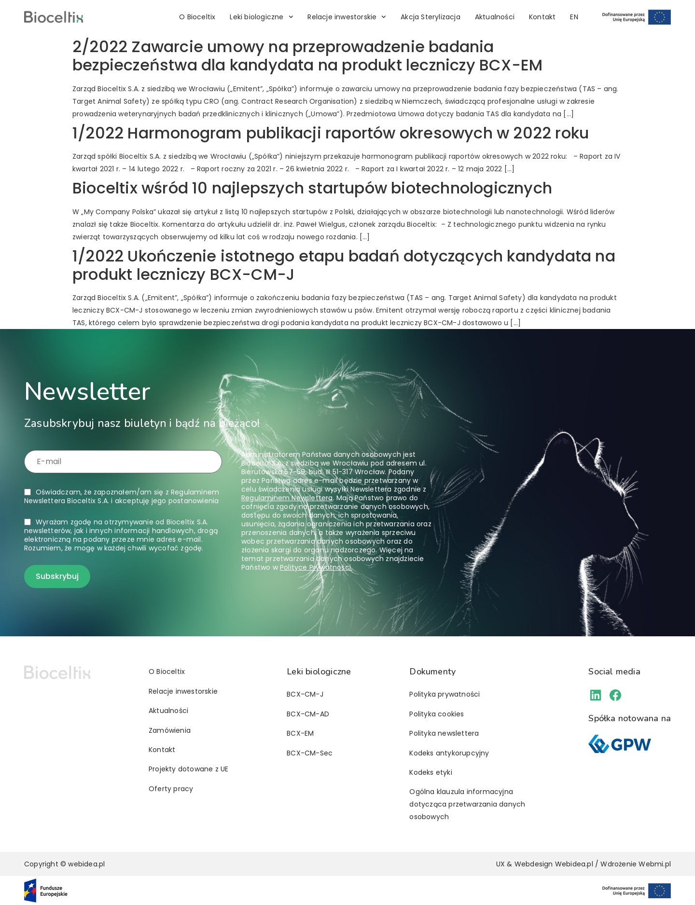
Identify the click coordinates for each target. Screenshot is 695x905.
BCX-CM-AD (308, 714)
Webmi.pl (655, 864)
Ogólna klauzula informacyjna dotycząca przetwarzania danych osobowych (467, 804)
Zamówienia (170, 730)
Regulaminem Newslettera (287, 498)
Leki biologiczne (261, 17)
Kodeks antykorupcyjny (449, 753)
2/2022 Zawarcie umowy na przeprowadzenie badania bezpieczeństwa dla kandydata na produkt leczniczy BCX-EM (307, 56)
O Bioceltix (197, 17)
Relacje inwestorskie (346, 17)
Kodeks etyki (430, 772)
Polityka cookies (436, 714)
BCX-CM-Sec (310, 753)
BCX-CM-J (305, 694)
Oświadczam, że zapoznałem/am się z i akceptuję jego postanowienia (121, 496)
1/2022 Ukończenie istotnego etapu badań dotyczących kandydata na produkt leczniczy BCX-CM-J (343, 265)
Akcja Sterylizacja (430, 17)
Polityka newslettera (444, 733)
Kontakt (542, 17)
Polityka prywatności (444, 694)
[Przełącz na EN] (574, 17)
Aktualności (494, 17)
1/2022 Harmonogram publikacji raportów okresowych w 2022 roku (330, 133)
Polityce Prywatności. (316, 567)
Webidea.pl (574, 864)
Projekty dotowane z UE (188, 769)
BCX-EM (300, 733)
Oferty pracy (171, 789)
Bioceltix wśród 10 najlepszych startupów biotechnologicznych (312, 188)
